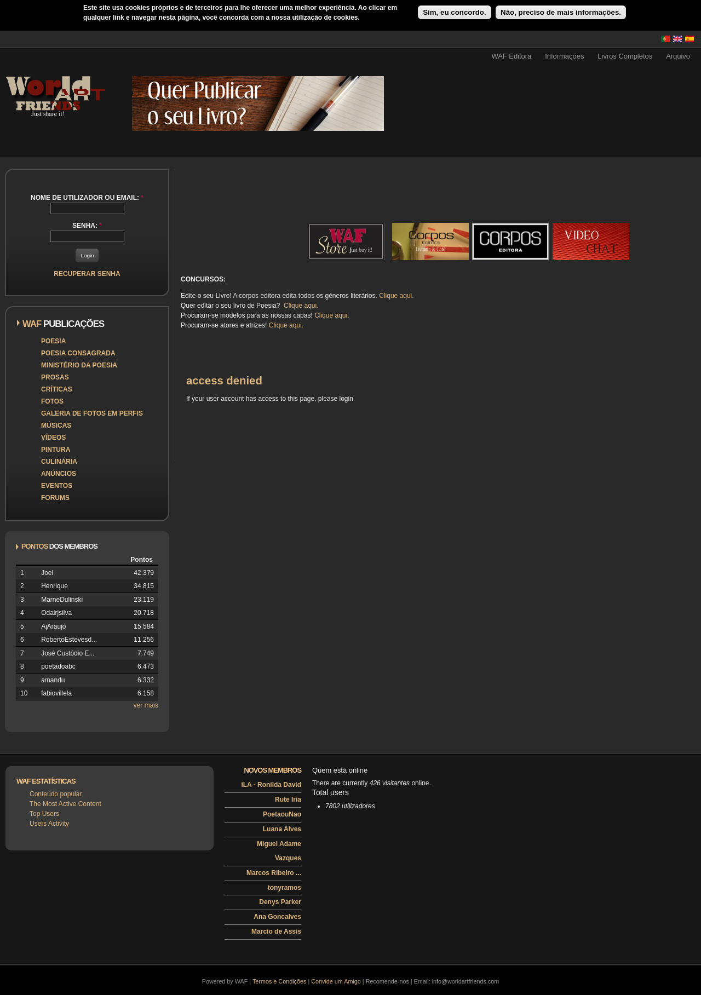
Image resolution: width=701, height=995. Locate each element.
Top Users (44, 814)
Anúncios (58, 474)
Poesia (53, 341)
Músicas (56, 425)
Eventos (56, 486)
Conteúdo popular (56, 794)
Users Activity (49, 823)
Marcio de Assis (276, 931)
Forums (55, 498)
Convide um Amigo (336, 981)
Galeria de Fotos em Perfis (92, 413)
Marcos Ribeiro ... (273, 873)
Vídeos (53, 437)
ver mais (146, 705)
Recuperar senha (87, 274)
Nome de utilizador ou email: (87, 198)
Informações (564, 56)
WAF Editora (511, 56)
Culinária (59, 461)
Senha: (87, 225)
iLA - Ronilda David (271, 785)
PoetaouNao (282, 814)
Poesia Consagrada (78, 353)
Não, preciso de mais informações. (561, 12)
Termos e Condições (279, 981)
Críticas (56, 389)
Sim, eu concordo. (454, 12)
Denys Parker (280, 902)
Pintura (55, 449)
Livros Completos (624, 56)
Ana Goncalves (277, 917)
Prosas (55, 377)
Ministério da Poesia (79, 365)
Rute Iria (288, 799)
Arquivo (678, 56)
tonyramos (284, 888)
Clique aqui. (396, 296)
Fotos (52, 401)
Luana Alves (282, 829)
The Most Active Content (65, 804)
